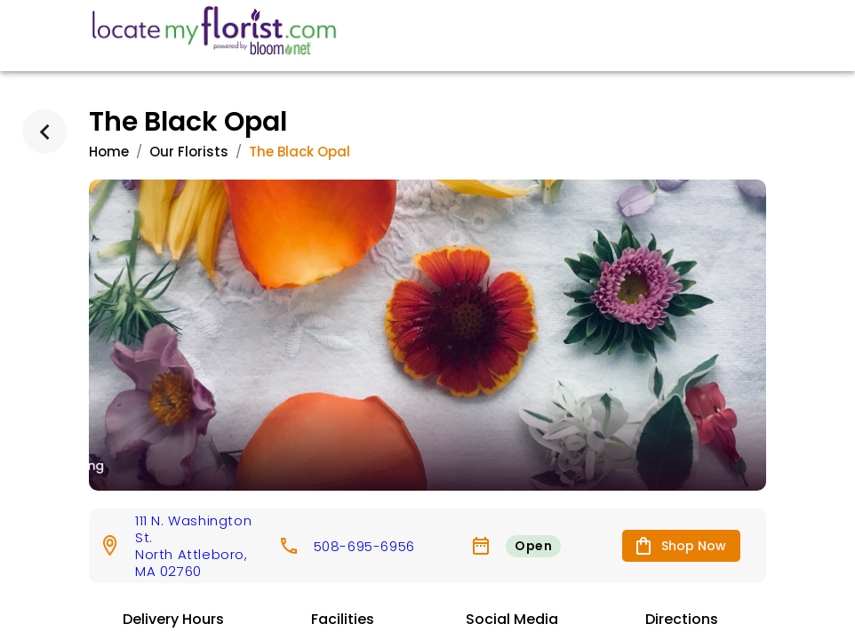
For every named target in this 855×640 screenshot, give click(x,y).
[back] (44, 131)
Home (109, 151)
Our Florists (188, 151)
